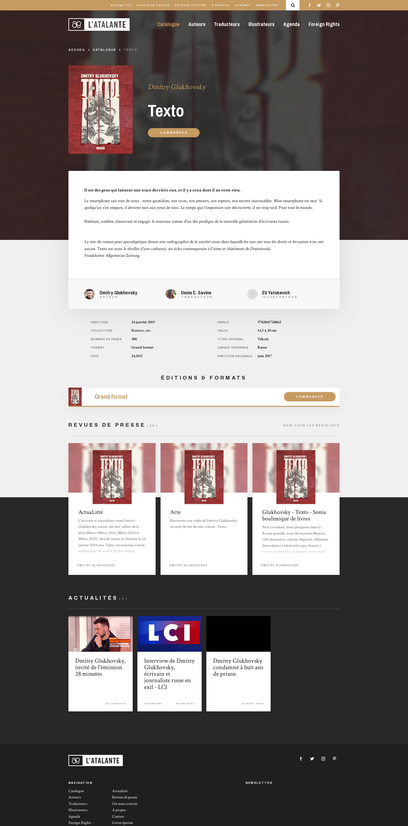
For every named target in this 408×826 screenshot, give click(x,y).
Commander (173, 132)
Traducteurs (227, 24)
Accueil (76, 49)
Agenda (291, 24)
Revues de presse (153, 5)
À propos (221, 5)
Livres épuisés (122, 822)
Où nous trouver (191, 5)
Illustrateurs (261, 24)
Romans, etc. (141, 330)
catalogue (104, 49)
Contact (243, 5)
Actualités (121, 5)
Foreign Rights (324, 24)
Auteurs (196, 24)
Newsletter (267, 5)
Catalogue (168, 24)
